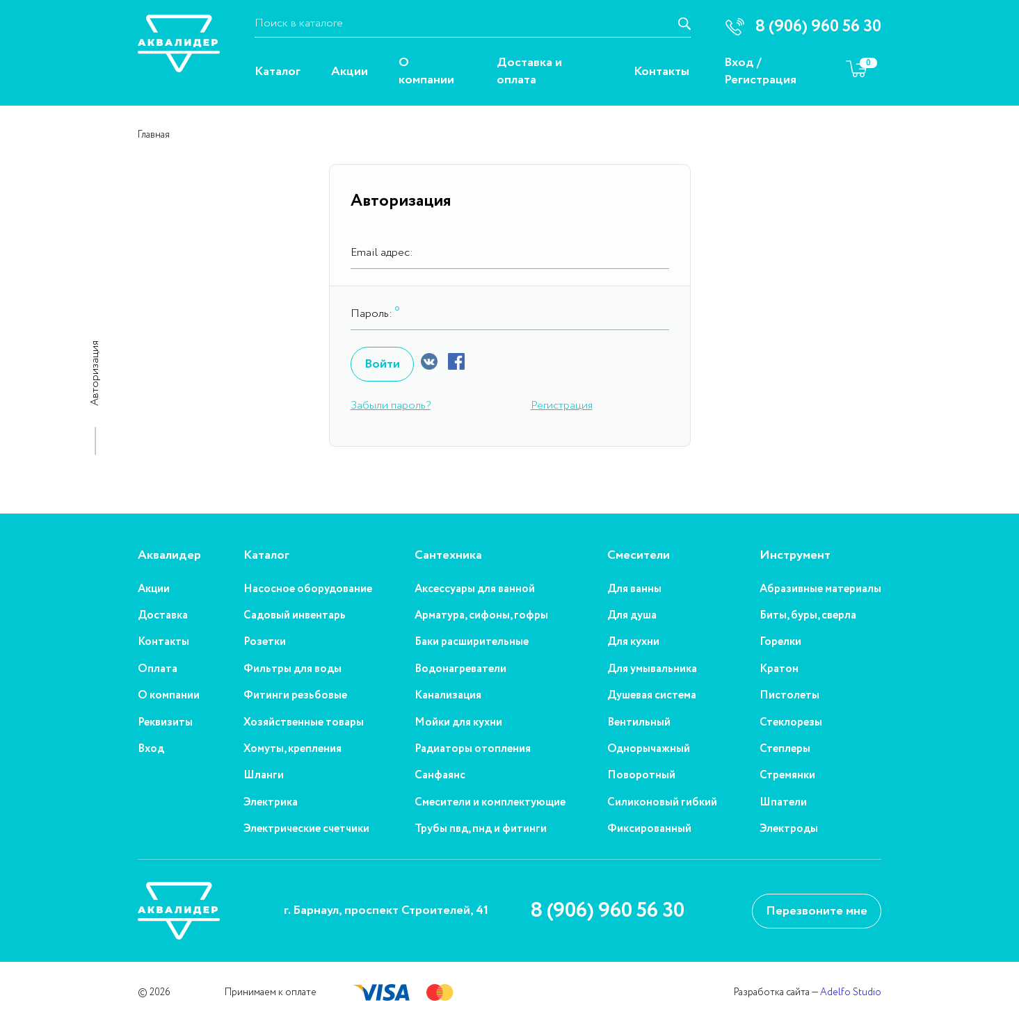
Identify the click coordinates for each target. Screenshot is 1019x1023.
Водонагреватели (460, 669)
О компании (426, 71)
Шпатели (783, 802)
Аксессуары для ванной (475, 589)
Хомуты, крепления (292, 749)
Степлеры (785, 749)
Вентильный (639, 722)
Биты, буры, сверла (808, 615)
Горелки (780, 642)
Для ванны (634, 589)
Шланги (263, 775)
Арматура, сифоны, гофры (481, 615)
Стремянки (787, 775)
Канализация (448, 695)
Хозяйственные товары (303, 722)
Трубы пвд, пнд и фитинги (481, 829)
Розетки (264, 642)
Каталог (277, 72)
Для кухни (633, 642)
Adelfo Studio (850, 992)
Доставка (163, 615)
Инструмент (795, 555)
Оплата (157, 669)
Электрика (270, 802)
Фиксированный (649, 829)
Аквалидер (169, 555)
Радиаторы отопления (473, 749)
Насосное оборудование (307, 589)
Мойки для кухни (458, 722)
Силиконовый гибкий (662, 802)
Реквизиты (165, 722)
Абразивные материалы (820, 589)
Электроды (789, 829)
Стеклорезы (791, 722)
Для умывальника (652, 669)
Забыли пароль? (391, 406)
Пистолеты (789, 695)
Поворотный (641, 775)
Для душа (632, 615)
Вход (739, 63)
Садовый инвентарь (294, 615)
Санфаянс (440, 775)
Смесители (638, 555)
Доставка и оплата (529, 71)
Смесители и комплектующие (490, 802)
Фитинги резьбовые (295, 695)
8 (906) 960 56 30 (607, 911)
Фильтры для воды (292, 669)
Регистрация (760, 80)
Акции (349, 72)
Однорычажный (648, 749)
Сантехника (448, 555)
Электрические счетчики (306, 829)
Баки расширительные (472, 642)
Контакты (661, 72)
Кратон (779, 669)
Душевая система (651, 695)
